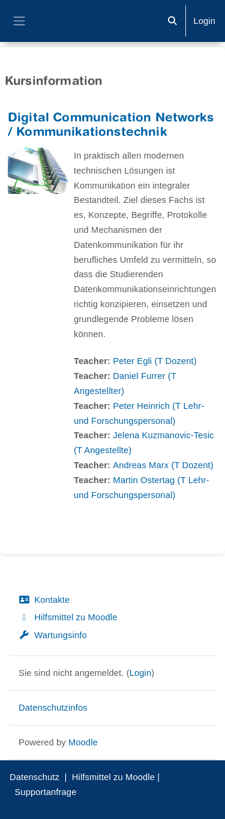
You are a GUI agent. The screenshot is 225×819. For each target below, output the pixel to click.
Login (204, 21)
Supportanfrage (45, 792)
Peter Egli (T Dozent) (155, 361)
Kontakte (44, 600)
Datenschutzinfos (53, 707)
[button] (172, 21)
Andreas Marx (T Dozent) (163, 465)
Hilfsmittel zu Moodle (68, 617)
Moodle (83, 742)
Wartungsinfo (53, 635)
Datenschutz (34, 777)
